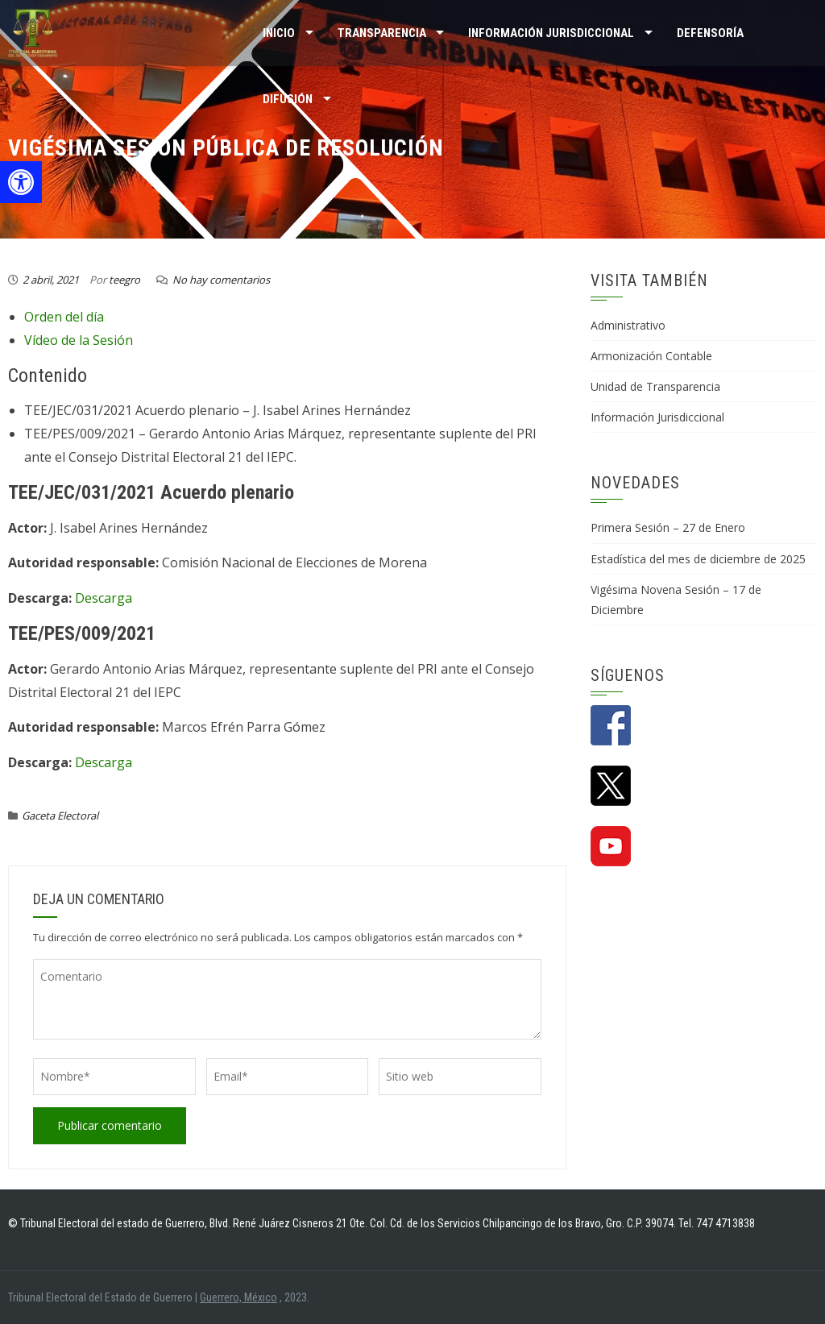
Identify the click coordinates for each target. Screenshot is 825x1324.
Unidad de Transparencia (655, 386)
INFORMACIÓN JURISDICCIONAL (551, 33)
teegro (124, 279)
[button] (21, 182)
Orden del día (64, 317)
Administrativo (628, 325)
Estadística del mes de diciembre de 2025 (698, 559)
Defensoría (710, 33)
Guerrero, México (238, 1297)
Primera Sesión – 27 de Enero (668, 527)
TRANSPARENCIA (382, 33)
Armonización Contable (651, 355)
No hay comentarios (221, 279)
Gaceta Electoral (60, 815)
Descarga (103, 598)
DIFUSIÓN (288, 99)
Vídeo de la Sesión (78, 340)
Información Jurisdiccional (657, 417)
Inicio (279, 33)
